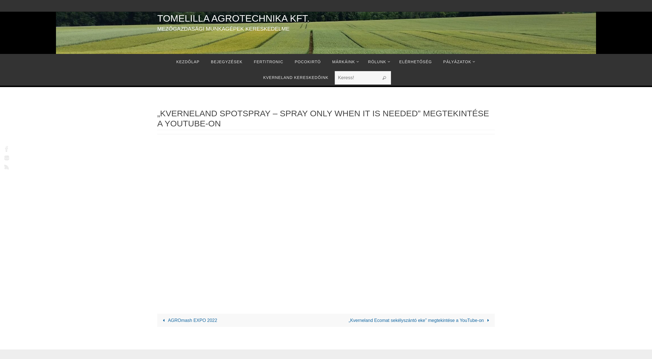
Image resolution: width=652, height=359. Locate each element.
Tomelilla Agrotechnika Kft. (233, 18)
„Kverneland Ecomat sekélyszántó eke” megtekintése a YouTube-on (420, 320)
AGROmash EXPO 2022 (189, 320)
